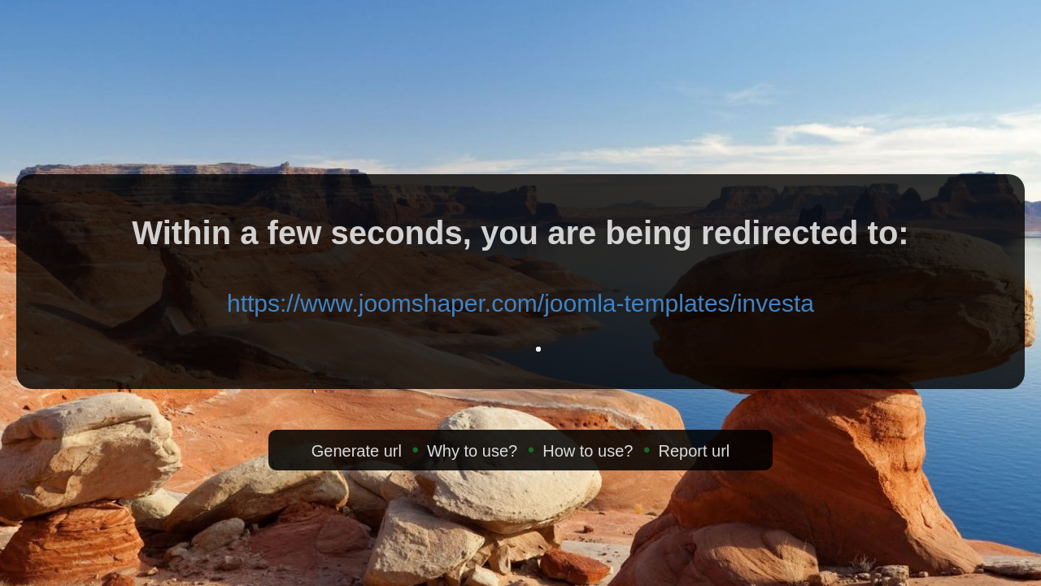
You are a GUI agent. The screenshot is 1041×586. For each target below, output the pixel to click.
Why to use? (472, 451)
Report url (694, 451)
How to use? (587, 451)
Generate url (356, 451)
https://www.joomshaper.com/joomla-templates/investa (520, 303)
